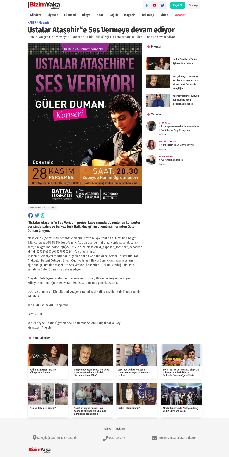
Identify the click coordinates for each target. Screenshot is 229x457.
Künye (107, 428)
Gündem (35, 15)
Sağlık (113, 15)
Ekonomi (70, 15)
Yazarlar (180, 15)
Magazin (129, 15)
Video (164, 15)
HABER (32, 22)
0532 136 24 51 (117, 438)
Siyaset (52, 15)
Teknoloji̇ (148, 15)
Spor (100, 15)
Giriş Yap (193, 5)
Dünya (86, 15)
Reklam (120, 428)
